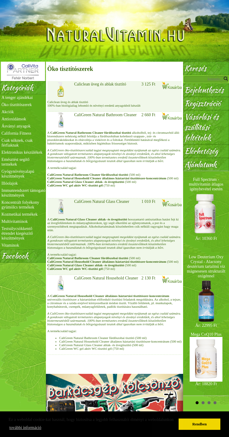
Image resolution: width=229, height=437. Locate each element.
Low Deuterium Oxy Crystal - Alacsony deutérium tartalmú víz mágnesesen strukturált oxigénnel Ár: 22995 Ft (206, 291)
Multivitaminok (14, 221)
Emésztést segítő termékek (15, 162)
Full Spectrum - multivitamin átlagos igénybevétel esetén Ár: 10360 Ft (206, 209)
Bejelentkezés (204, 90)
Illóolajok (9, 183)
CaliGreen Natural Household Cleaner (106, 278)
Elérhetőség (201, 151)
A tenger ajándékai (17, 97)
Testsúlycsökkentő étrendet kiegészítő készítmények (17, 233)
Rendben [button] (199, 424)
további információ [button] (25, 427)
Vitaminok (10, 245)
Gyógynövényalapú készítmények (17, 173)
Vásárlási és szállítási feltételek (202, 127)
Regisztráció (202, 103)
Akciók (7, 112)
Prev (191, 283)
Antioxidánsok (13, 119)
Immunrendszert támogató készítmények (23, 192)
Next (221, 283)
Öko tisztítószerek (16, 104)
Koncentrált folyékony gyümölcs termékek (20, 204)
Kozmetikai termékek (19, 214)
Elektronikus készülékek (21, 152)
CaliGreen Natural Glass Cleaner (101, 201)
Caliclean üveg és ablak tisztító (100, 84)
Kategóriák (17, 88)
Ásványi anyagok (16, 126)
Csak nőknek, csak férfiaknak (17, 142)
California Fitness (16, 133)
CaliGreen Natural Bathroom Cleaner (105, 115)
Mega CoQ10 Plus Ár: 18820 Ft (206, 359)
